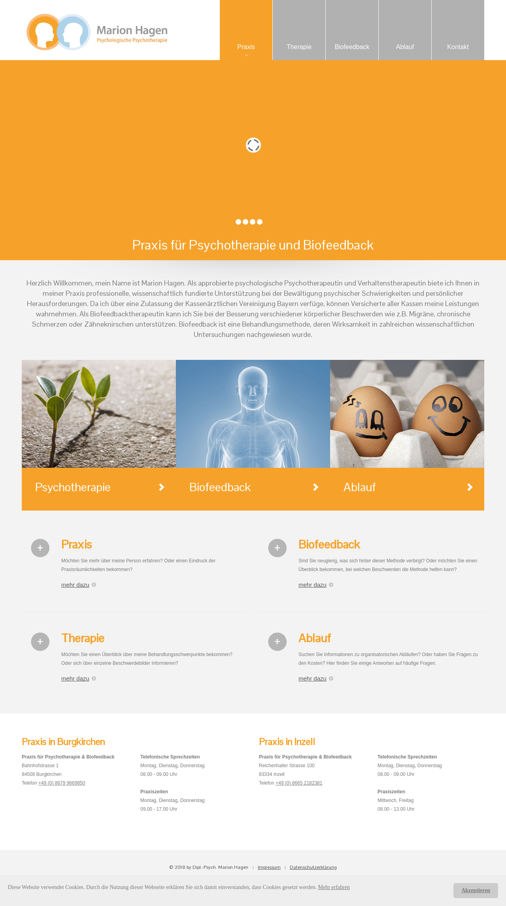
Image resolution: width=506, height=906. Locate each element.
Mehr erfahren (334, 887)
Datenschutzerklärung (313, 867)
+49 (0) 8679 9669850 (61, 783)
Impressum (269, 867)
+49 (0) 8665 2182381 (299, 783)
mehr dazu (75, 585)
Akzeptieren (475, 890)
